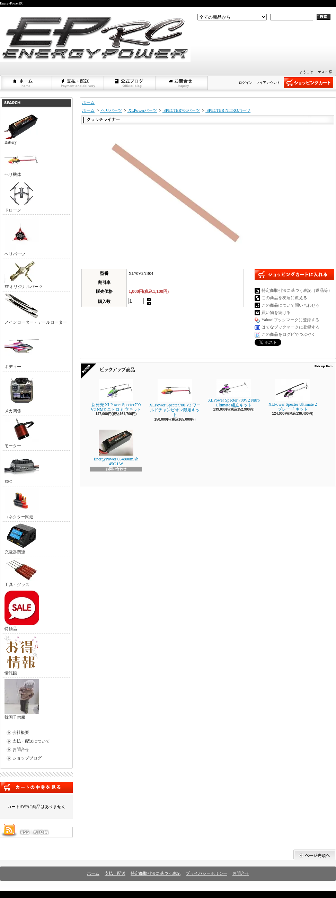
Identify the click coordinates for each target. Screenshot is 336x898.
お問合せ (182, 82)
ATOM (41, 832)
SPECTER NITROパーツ (227, 110)
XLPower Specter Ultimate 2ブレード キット (292, 395)
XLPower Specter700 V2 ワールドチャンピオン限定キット (175, 398)
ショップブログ (130, 82)
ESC (22, 468)
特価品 (22, 611)
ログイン (246, 82)
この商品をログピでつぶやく (289, 334)
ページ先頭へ (314, 855)
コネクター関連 (22, 503)
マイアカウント (268, 82)
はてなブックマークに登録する (291, 327)
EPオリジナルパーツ (24, 274)
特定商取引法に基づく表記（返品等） (297, 290)
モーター (22, 432)
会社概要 (20, 732)
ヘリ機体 (22, 163)
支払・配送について (78, 82)
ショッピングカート (308, 82)
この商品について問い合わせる (291, 305)
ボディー (22, 349)
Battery (22, 129)
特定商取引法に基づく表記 (155, 873)
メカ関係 (22, 393)
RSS (24, 832)
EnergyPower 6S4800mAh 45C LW (116, 448)
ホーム (26, 82)
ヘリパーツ (22, 236)
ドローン (22, 197)
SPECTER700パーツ (181, 110)
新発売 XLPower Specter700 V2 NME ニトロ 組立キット (116, 395)
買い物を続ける (276, 312)
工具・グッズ (22, 572)
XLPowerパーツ (142, 110)
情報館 (21, 655)
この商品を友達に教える (284, 297)
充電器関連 (22, 539)
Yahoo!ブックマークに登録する (290, 319)
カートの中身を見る (36, 787)
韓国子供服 (22, 699)
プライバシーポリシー (206, 873)
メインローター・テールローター (36, 309)
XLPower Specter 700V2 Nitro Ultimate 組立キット (234, 393)
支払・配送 (115, 873)
